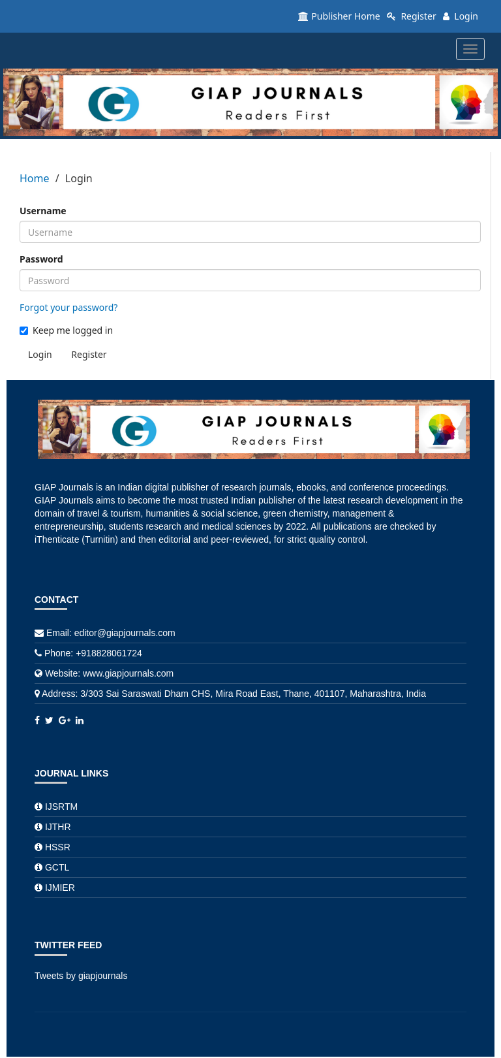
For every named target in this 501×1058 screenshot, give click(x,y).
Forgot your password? (68, 307)
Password (41, 259)
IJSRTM (61, 806)
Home (35, 178)
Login (460, 16)
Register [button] (88, 354)
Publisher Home (339, 16)
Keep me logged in (66, 330)
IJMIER (60, 887)
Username (43, 210)
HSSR (57, 847)
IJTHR (58, 827)
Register (411, 16)
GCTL (57, 867)
